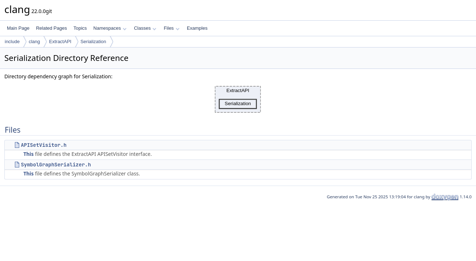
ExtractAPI (60, 41)
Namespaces (109, 28)
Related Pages (51, 28)
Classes (145, 28)
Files (171, 28)
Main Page (18, 28)
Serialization (93, 41)
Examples (197, 28)
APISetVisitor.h (43, 145)
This (28, 153)
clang (34, 41)
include (12, 41)
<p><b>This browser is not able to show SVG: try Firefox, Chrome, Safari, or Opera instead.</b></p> (238, 99)
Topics (80, 28)
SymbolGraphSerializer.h (56, 164)
